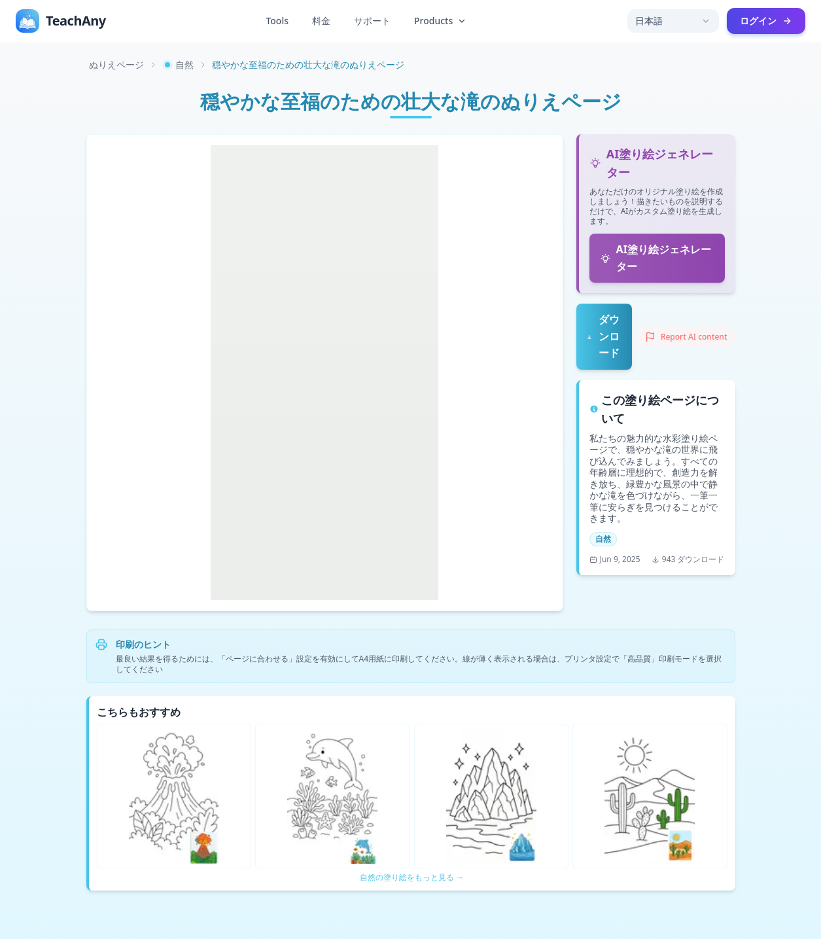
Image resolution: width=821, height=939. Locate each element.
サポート (372, 20)
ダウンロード (603, 336)
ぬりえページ (116, 64)
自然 (178, 64)
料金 (321, 20)
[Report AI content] (686, 337)
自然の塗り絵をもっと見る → (412, 877)
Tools (277, 20)
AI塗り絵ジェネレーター (655, 258)
